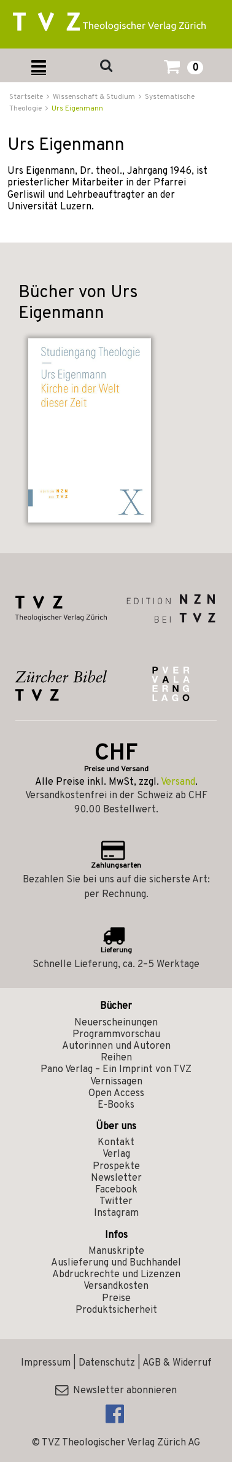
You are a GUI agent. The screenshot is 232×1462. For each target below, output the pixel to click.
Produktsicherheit (116, 1310)
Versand (178, 782)
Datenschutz (107, 1363)
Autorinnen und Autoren (116, 1046)
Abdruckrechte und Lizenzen (116, 1275)
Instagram (116, 1213)
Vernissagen (116, 1082)
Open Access (116, 1093)
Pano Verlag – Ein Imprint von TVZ (116, 1069)
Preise (116, 1299)
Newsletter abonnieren (116, 1391)
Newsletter (116, 1178)
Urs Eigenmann (77, 109)
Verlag (116, 1154)
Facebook (116, 1190)
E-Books (116, 1105)
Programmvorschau (116, 1034)
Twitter (116, 1202)
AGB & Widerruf (177, 1363)
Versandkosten (116, 1286)
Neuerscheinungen (116, 1023)
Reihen (116, 1058)
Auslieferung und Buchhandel (116, 1263)
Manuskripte (116, 1251)
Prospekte (116, 1167)
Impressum (46, 1363)
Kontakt (116, 1143)
